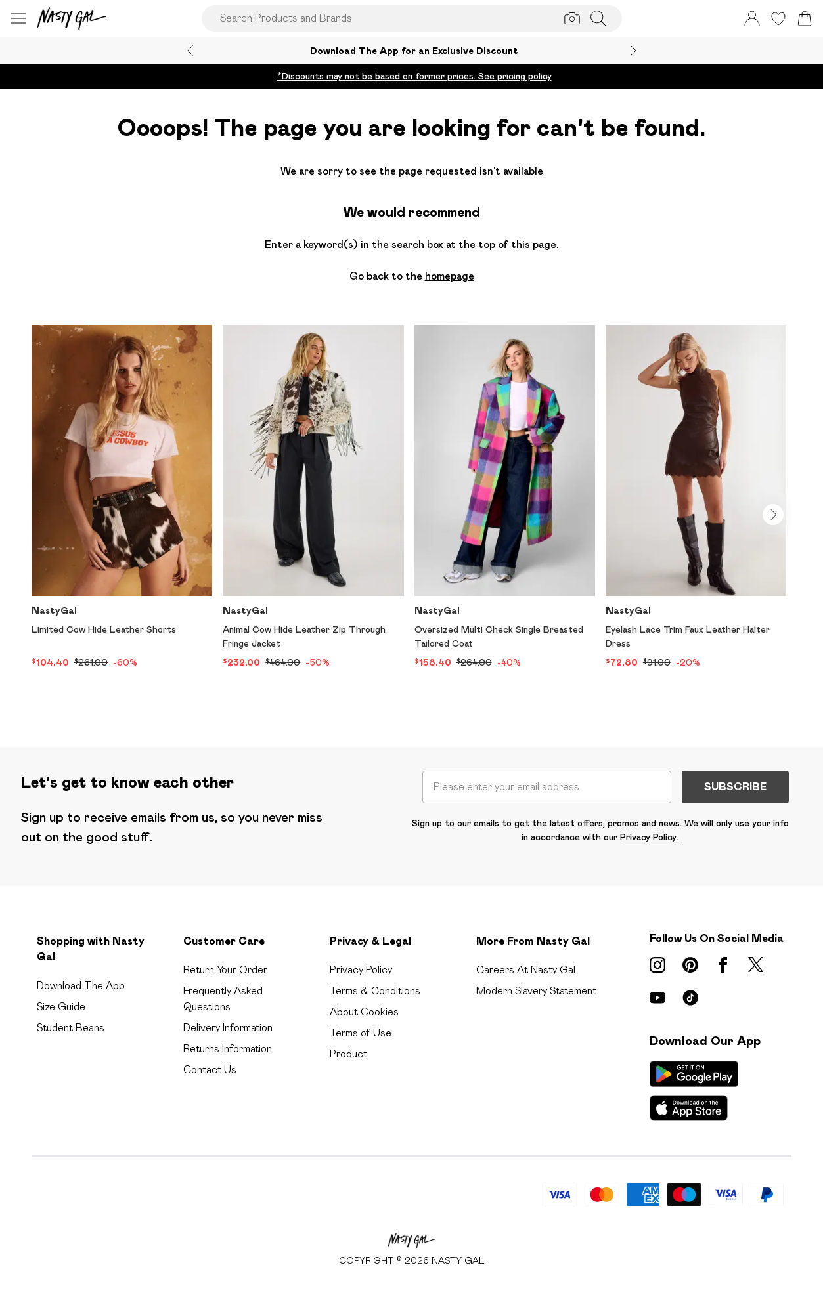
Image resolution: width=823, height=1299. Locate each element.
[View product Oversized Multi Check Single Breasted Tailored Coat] (504, 497)
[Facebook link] (723, 965)
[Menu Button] (18, 18)
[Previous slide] (190, 50)
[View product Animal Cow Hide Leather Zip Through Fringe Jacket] (313, 497)
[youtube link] (657, 998)
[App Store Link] (694, 1091)
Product (348, 1053)
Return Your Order (225, 969)
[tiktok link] (690, 998)
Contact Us (209, 1069)
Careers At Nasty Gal (525, 969)
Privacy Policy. (649, 837)
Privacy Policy (361, 969)
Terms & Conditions (375, 990)
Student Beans (70, 1027)
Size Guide (61, 1006)
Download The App (81, 985)
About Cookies (364, 1011)
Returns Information (227, 1048)
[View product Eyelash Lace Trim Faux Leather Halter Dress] (696, 497)
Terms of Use (360, 1032)
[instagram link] (657, 965)
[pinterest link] (690, 965)
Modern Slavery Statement (536, 990)
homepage (449, 276)
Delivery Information (228, 1027)
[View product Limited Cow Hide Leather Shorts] (122, 497)
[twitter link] (756, 965)
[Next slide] (633, 50)
